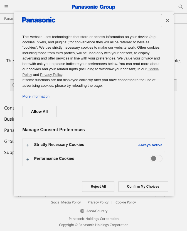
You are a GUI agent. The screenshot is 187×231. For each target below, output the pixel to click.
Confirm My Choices (143, 186)
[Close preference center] (167, 20)
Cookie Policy (125, 202)
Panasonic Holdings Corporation (94, 218)
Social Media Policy (66, 202)
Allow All (39, 111)
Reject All (98, 186)
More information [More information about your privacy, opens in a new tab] (36, 96)
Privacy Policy (98, 202)
